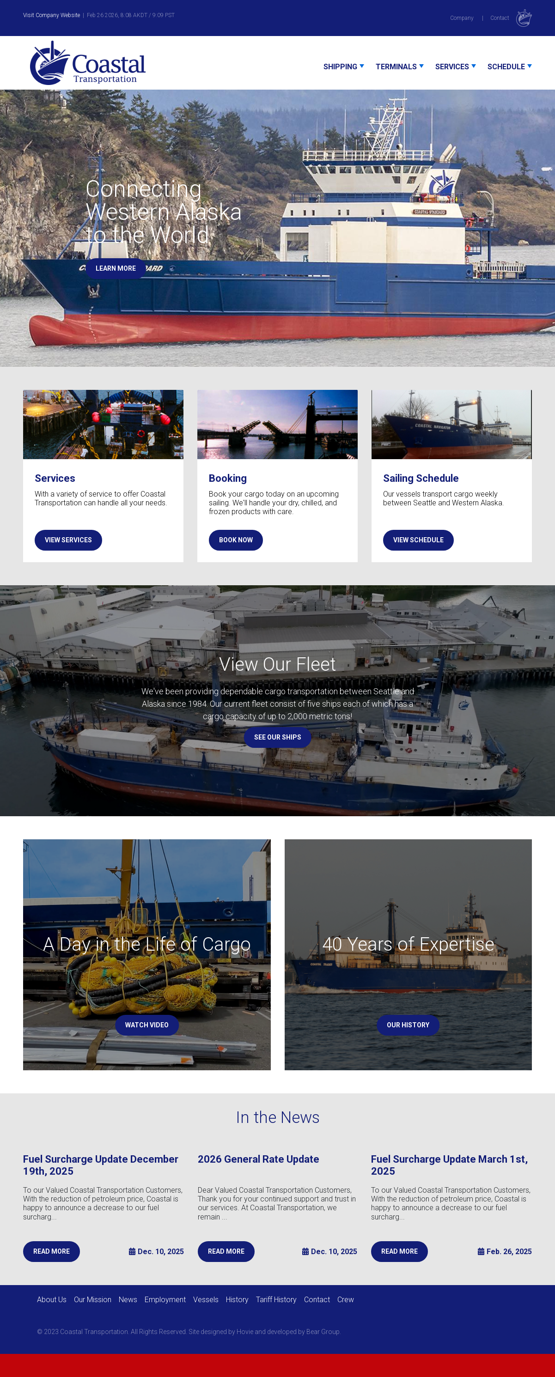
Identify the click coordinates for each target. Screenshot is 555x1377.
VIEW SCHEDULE (418, 540)
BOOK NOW (236, 540)
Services (452, 66)
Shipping (340, 66)
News (128, 1299)
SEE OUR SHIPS (277, 737)
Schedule (506, 66)
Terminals (396, 66)
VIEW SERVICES (68, 540)
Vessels (206, 1299)
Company (462, 18)
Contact (499, 18)
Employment (165, 1299)
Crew (345, 1299)
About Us (52, 1299)
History (237, 1299)
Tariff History (276, 1299)
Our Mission (92, 1299)
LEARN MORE (116, 268)
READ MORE (51, 1251)
